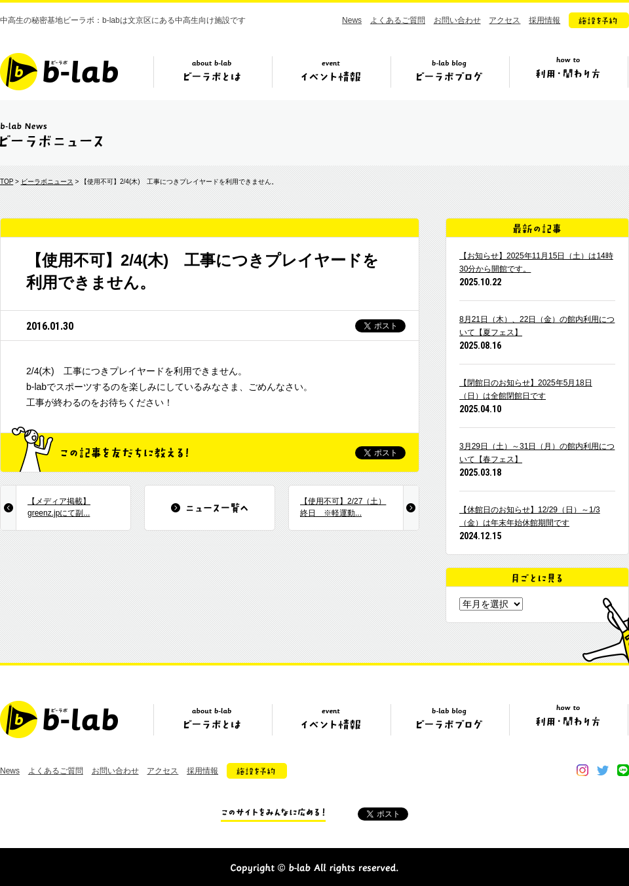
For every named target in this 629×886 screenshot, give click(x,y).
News (352, 20)
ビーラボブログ (449, 76)
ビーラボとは (212, 76)
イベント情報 (331, 76)
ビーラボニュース (47, 181)
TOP (6, 181)
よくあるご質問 (397, 20)
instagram (582, 770)
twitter (603, 770)
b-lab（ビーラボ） (59, 71)
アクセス (504, 20)
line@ (623, 770)
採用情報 (544, 20)
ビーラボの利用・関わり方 (568, 76)
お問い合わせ (457, 20)
